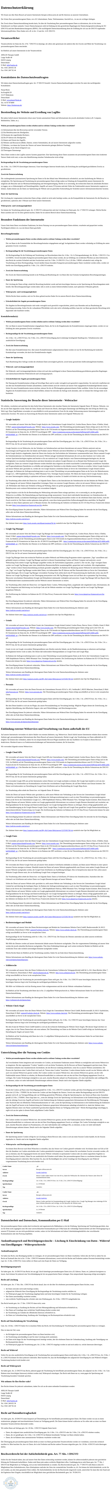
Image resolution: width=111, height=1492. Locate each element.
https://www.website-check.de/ (66, 930)
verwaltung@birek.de (14, 100)
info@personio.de (12, 692)
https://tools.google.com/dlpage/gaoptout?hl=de (39, 523)
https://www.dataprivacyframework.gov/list (27, 505)
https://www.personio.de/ (33, 692)
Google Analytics (41, 1172)
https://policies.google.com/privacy (18, 519)
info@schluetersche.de (41, 973)
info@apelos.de (12, 65)
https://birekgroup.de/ (14, 105)
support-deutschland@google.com (23, 427)
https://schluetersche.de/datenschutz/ (18, 1000)
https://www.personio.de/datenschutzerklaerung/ (22, 722)
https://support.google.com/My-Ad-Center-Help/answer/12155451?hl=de (48, 679)
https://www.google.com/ (50, 427)
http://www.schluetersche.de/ (65, 973)
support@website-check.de (39, 930)
